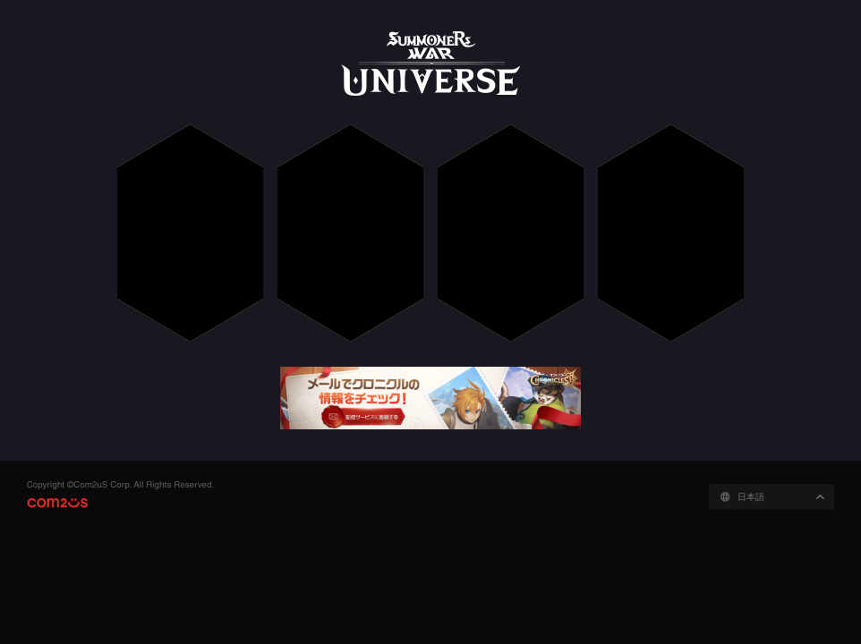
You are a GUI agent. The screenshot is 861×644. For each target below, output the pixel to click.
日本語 (750, 497)
